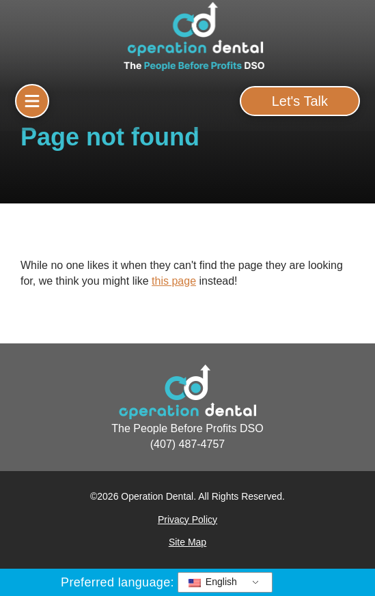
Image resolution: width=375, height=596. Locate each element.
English (213, 581)
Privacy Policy (187, 519)
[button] (32, 101)
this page (174, 281)
